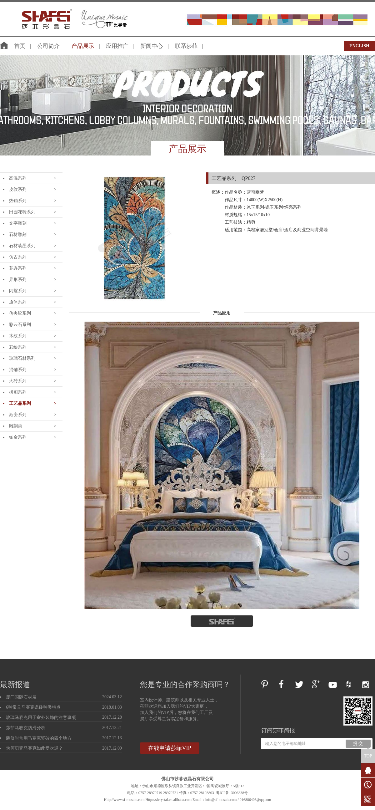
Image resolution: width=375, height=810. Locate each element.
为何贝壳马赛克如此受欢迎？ (34, 748)
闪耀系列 (18, 290)
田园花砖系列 (22, 212)
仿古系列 (18, 257)
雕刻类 (15, 426)
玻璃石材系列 (22, 358)
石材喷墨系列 (22, 245)
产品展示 (83, 46)
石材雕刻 (18, 234)
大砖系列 (18, 381)
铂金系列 (18, 437)
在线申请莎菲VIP (169, 748)
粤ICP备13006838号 (232, 793)
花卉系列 (18, 268)
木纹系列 (18, 336)
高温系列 (18, 178)
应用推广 (117, 46)
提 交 (358, 743)
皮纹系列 (18, 189)
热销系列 (18, 200)
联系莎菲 (186, 46)
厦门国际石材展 (21, 697)
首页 (19, 46)
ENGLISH (359, 45)
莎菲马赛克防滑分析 (25, 728)
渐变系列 (18, 414)
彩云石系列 (20, 324)
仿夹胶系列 (20, 313)
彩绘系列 (18, 347)
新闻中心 (151, 46)
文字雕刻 (18, 223)
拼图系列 (18, 392)
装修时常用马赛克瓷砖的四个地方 (39, 738)
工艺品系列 (20, 403)
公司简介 (48, 46)
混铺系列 (18, 369)
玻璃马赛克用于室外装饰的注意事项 (41, 717)
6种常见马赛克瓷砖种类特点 (33, 707)
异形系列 (18, 279)
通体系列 (18, 302)
